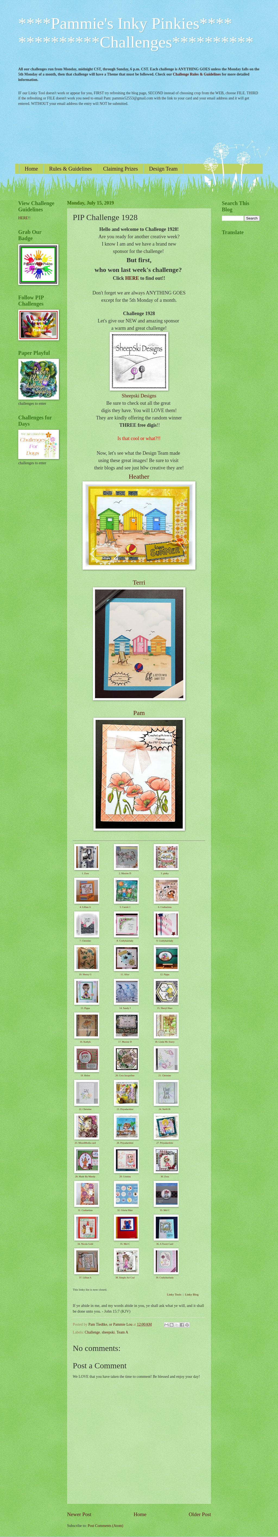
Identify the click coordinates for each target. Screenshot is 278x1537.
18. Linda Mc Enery (165, 1041)
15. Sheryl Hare (164, 1008)
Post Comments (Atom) (105, 1526)
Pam (139, 712)
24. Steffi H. (165, 1109)
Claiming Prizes (120, 169)
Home (31, 169)
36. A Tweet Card (164, 1244)
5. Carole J (125, 907)
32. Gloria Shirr (125, 1210)
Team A (122, 1332)
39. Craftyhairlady (165, 1277)
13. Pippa (85, 1008)
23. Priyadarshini (125, 1109)
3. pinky (165, 873)
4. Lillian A (85, 907)
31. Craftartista (85, 1210)
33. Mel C (165, 1210)
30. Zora (165, 1176)
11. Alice (125, 974)
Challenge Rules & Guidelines (197, 74)
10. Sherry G (85, 974)
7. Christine (85, 940)
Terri (139, 582)
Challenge (92, 1332)
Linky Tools (174, 1294)
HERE (132, 278)
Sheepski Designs (139, 396)
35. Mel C (125, 1244)
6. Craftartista (164, 907)
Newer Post (79, 1514)
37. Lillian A (85, 1277)
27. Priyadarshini (164, 1142)
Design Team (163, 169)
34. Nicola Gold (85, 1244)
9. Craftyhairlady (164, 940)
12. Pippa (164, 974)
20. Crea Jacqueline (125, 1075)
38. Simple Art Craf (125, 1277)
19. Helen (85, 1075)
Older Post (200, 1514)
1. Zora (85, 873)
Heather (139, 476)
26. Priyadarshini (125, 1142)
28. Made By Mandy (85, 1176)
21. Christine (165, 1075)
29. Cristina (125, 1176)
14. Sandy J (125, 1008)
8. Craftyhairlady (125, 940)
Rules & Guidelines (70, 169)
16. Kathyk (85, 1041)
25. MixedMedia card (85, 1142)
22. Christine (85, 1109)
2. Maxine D (125, 873)
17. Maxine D (125, 1041)
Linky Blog (191, 1294)
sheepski (108, 1332)
